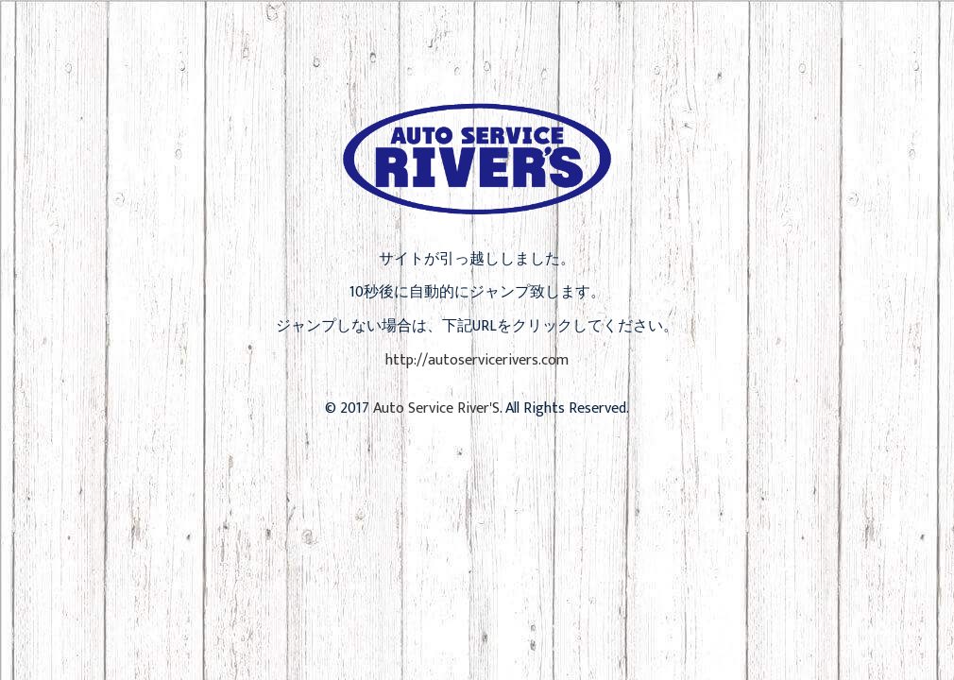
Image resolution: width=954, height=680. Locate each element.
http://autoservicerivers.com (477, 360)
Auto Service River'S (436, 408)
